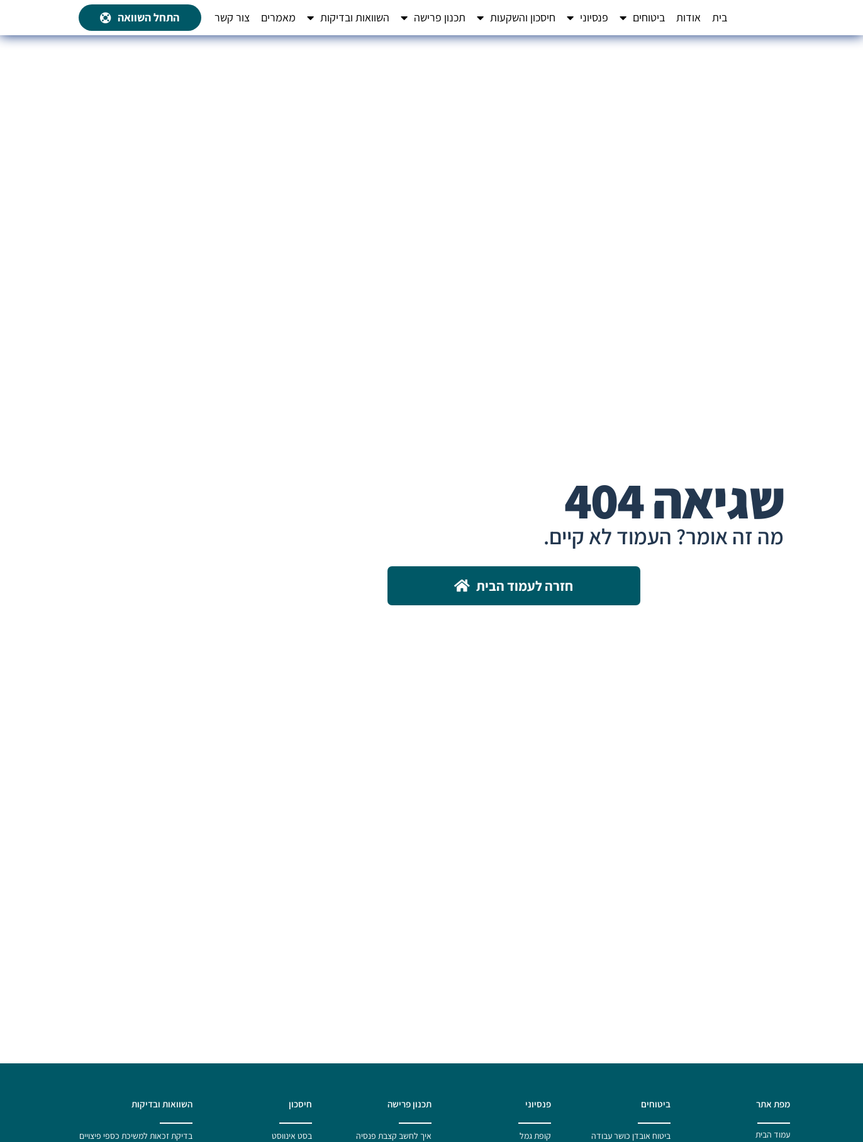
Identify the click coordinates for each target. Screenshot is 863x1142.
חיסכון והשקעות (516, 19)
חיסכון (300, 1106)
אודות (688, 18)
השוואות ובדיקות (348, 19)
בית (719, 18)
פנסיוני (587, 19)
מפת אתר (773, 1106)
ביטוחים (642, 19)
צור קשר (232, 18)
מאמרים (278, 18)
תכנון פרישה (433, 19)
